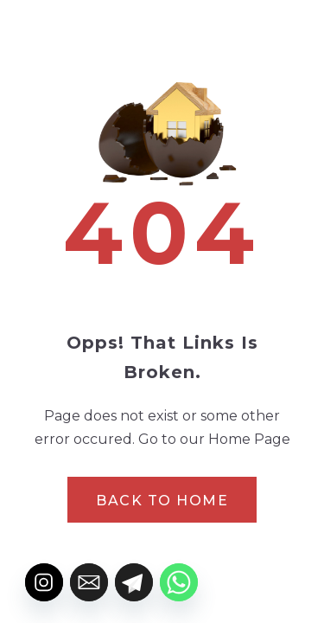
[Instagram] (44, 582)
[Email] (89, 582)
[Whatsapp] (179, 582)
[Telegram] (134, 582)
